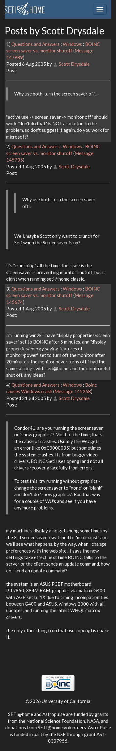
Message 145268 (72, 391)
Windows (72, 44)
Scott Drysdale (74, 64)
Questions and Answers (35, 44)
